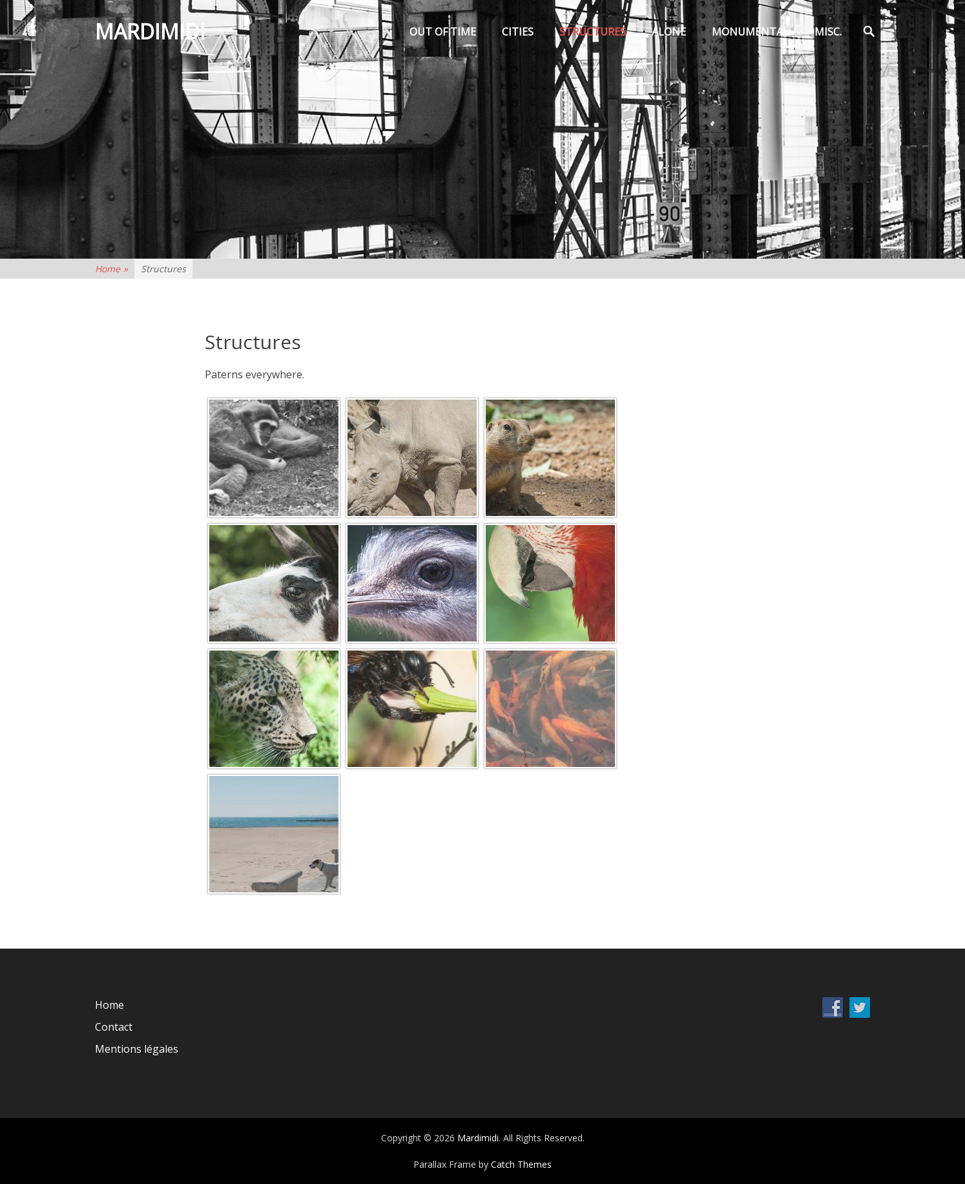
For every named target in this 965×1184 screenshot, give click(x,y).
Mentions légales (136, 1049)
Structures (592, 32)
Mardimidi (150, 31)
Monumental (750, 32)
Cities (518, 32)
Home (111, 268)
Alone (669, 32)
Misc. (828, 32)
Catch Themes (521, 1164)
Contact (113, 1027)
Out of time (443, 32)
